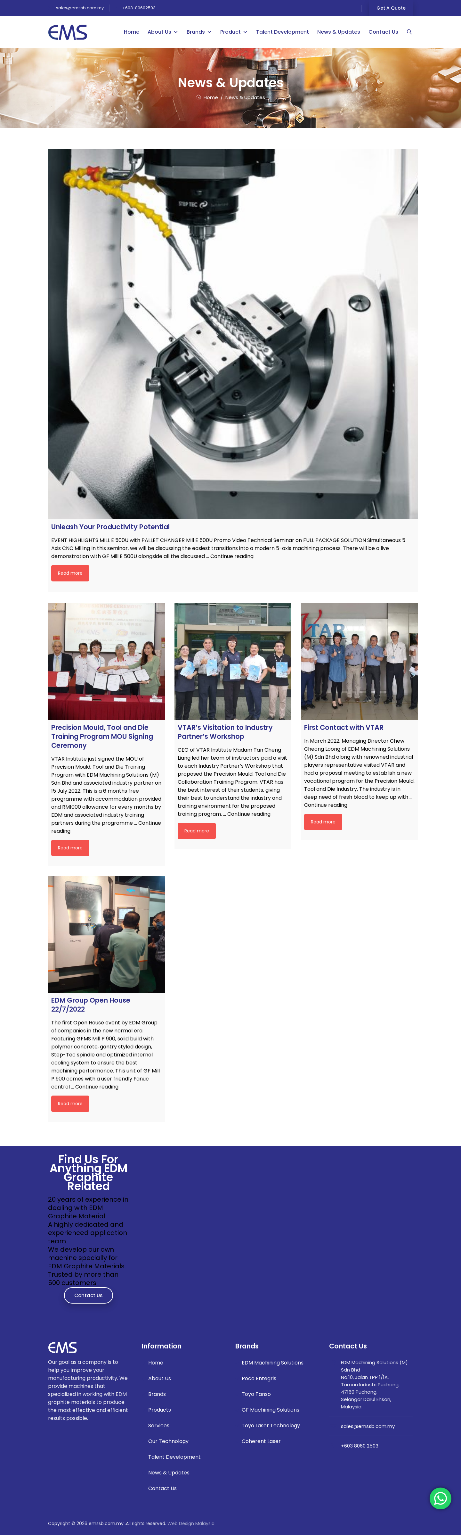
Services (158, 1425)
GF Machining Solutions (270, 1410)
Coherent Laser (261, 1441)
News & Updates (339, 32)
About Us (163, 32)
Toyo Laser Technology (271, 1425)
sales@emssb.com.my (79, 8)
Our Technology (168, 1441)
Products (159, 1410)
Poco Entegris (259, 1378)
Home (132, 32)
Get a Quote (391, 8)
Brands (199, 32)
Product (234, 32)
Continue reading (232, 556)
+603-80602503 (139, 8)
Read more (70, 573)
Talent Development (282, 32)
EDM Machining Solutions (272, 1362)
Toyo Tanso (256, 1394)
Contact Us (384, 32)
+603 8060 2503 (359, 1445)
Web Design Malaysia (190, 1523)
